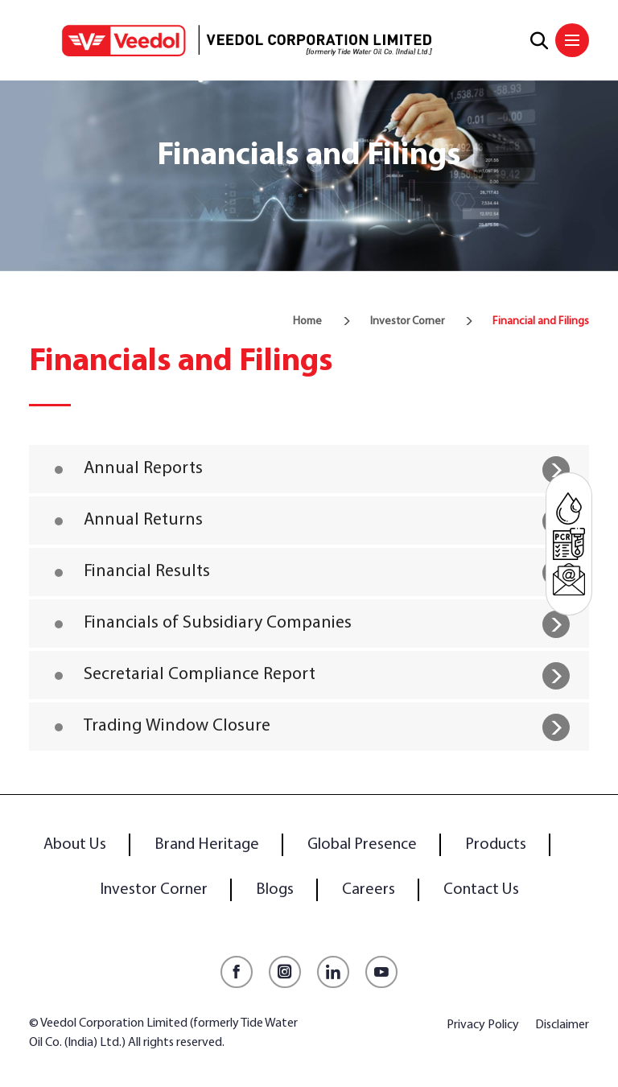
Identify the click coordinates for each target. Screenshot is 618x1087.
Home (307, 321)
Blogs (275, 890)
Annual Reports (143, 468)
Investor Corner (407, 321)
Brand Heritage (206, 845)
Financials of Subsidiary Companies (218, 623)
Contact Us (481, 890)
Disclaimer (562, 1025)
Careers (368, 890)
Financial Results (147, 571)
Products (495, 845)
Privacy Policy (483, 1025)
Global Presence (362, 845)
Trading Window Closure (177, 726)
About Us (74, 845)
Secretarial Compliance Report (199, 674)
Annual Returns (143, 520)
